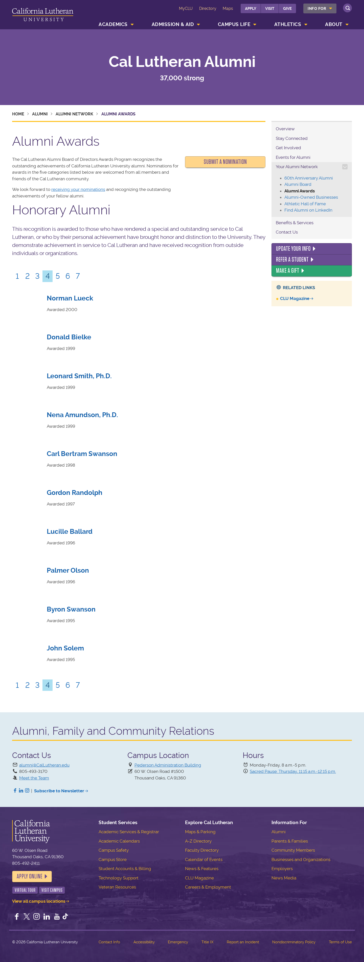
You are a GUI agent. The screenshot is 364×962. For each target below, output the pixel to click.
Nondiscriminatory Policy (293, 942)
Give (287, 8)
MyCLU (186, 8)
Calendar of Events (203, 859)
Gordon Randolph (74, 492)
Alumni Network (74, 114)
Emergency (178, 942)
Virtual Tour (25, 890)
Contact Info (109, 942)
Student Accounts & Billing (125, 868)
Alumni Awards (299, 190)
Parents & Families (289, 841)
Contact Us (287, 232)
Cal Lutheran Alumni (182, 62)
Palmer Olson (68, 570)
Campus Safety (114, 850)
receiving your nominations (78, 189)
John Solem (65, 648)
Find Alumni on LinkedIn (308, 210)
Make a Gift (287, 270)
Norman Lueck (70, 298)
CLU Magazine (294, 298)
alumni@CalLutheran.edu (44, 765)
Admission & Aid (173, 24)
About (334, 24)
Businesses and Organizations (300, 859)
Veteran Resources (117, 887)
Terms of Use (340, 942)
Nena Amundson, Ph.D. (82, 415)
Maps (228, 8)
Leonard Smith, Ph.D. (79, 376)
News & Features (201, 868)
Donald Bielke (69, 337)
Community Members (293, 850)
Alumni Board (297, 184)
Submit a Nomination (225, 161)
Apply (250, 8)
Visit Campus (52, 890)
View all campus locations (38, 901)
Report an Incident (243, 942)
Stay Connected (292, 138)
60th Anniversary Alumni (308, 178)
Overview (285, 128)
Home (18, 114)
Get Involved (288, 147)
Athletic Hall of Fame (305, 203)
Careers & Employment (208, 887)
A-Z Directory (198, 841)
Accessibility (144, 942)
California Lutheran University (42, 15)
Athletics (287, 24)
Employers (282, 868)
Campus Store (113, 859)
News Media (283, 877)
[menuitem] (319, 8)
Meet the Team (34, 777)
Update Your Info (293, 248)
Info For (317, 8)
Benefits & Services (294, 222)
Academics (113, 24)
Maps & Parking (200, 831)
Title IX (207, 942)
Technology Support (119, 877)
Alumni (40, 114)
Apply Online (29, 876)
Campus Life (234, 24)
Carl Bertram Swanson (82, 454)
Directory (207, 8)
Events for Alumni (293, 157)
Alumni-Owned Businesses (311, 197)
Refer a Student (292, 259)
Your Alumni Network (297, 166)
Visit (269, 8)
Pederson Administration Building (167, 765)
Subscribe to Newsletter (59, 790)
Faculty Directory (202, 850)
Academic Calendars (119, 841)
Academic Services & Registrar (129, 831)
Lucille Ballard (70, 531)
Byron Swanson (71, 609)
